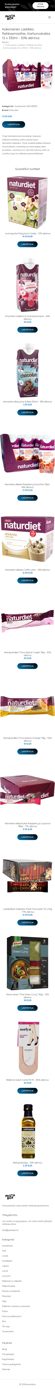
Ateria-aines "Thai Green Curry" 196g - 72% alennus (27, 996)
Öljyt (4, 1301)
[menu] (49, 17)
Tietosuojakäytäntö (11, 1364)
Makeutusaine (8, 1286)
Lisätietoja (14, 124)
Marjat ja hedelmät (11, 1291)
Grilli (4, 1250)
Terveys (6, 1326)
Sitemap (6, 1369)
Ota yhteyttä (8, 1354)
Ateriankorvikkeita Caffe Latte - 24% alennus (27, 569)
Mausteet (6, 1296)
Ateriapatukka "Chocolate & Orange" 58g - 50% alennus (27, 739)
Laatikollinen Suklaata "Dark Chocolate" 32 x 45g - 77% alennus (27, 910)
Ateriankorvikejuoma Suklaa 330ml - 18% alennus (27, 401)
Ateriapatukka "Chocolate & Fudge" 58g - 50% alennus (27, 654)
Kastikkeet (7, 1261)
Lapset (5, 1266)
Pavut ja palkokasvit (11, 1316)
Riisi (4, 1321)
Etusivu (5, 42)
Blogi (4, 1349)
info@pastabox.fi (10, 1230)
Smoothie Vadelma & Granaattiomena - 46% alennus (27, 317)
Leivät (5, 1271)
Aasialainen (7, 1245)
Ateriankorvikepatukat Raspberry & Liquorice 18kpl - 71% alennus (27, 825)
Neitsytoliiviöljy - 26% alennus (27, 1162)
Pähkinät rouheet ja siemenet (16, 1306)
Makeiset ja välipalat (12, 1281)
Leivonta (6, 1276)
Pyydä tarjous (40, 5)
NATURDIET (32, 106)
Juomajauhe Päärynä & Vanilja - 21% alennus (27, 233)
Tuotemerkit (20, 106)
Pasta (5, 1311)
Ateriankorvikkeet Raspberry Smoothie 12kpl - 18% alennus (28, 486)
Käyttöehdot (8, 1359)
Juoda (5, 1255)
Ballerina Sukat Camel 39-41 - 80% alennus (27, 1080)
